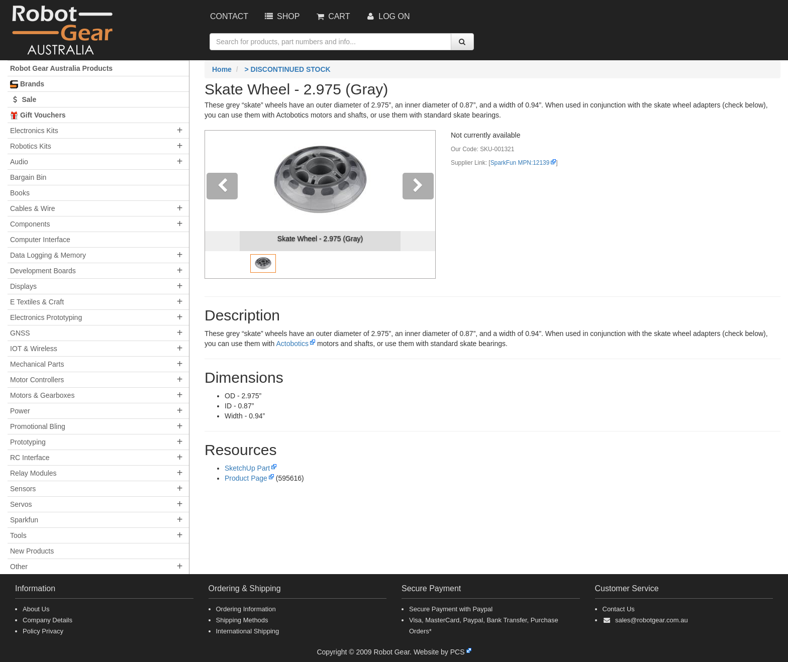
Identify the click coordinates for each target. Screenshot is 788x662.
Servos (21, 504)
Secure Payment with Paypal (450, 609)
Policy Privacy (43, 631)
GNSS (20, 333)
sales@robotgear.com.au (651, 620)
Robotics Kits (30, 146)
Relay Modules (33, 473)
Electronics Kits (34, 131)
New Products (32, 551)
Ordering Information (246, 609)
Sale (23, 99)
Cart (332, 16)
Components (30, 224)
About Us (36, 609)
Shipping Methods (242, 620)
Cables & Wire (32, 208)
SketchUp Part (247, 468)
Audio (19, 162)
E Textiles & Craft (37, 302)
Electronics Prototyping (46, 317)
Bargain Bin (28, 177)
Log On (387, 16)
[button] (222, 204)
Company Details (47, 620)
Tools (18, 535)
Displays (23, 286)
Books (20, 193)
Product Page (246, 478)
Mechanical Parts (37, 364)
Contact (229, 16)
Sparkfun (24, 520)
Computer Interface (40, 240)
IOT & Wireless (33, 349)
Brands (27, 84)
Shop (281, 16)
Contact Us (619, 609)
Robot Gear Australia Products (61, 68)
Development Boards (43, 271)
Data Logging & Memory (48, 255)
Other (19, 567)
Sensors (23, 489)
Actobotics (292, 344)
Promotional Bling (37, 426)
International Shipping (247, 631)
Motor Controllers (37, 380)
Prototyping (28, 442)
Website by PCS (439, 652)
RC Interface (30, 458)
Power (20, 411)
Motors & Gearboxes (42, 395)
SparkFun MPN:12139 (520, 162)
